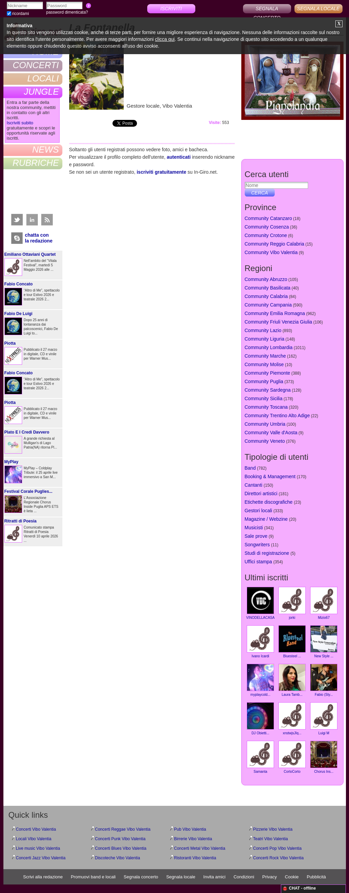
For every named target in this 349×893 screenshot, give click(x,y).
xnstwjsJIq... (292, 718)
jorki (292, 603)
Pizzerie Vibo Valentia (273, 829)
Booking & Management (270, 476)
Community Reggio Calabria (274, 244)
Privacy (269, 876)
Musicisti (254, 527)
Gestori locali (258, 510)
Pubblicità (316, 876)
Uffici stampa (258, 561)
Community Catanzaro (268, 218)
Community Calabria (266, 296)
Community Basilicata (268, 288)
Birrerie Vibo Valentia (193, 838)
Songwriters (257, 544)
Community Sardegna (268, 390)
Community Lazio (263, 330)
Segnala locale (180, 876)
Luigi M (323, 718)
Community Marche (265, 356)
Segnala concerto (141, 876)
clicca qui (165, 39)
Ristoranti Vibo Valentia (195, 858)
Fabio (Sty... (323, 680)
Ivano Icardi (260, 641)
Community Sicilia (264, 398)
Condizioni (243, 876)
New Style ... (323, 641)
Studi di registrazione (267, 553)
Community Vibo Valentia (271, 252)
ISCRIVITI (171, 8)
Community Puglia (264, 381)
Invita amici (214, 876)
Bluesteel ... (292, 641)
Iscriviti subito (20, 122)
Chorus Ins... (323, 757)
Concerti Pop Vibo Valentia (277, 848)
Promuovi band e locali (93, 876)
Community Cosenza (267, 227)
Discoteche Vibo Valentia (117, 858)
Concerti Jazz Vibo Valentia (41, 858)
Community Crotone (266, 235)
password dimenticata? (67, 12)
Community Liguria (265, 339)
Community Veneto (265, 441)
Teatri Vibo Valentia (270, 838)
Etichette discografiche (269, 502)
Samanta (260, 757)
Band (250, 468)
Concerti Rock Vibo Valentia (278, 858)
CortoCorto (292, 757)
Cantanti (253, 485)
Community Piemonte (267, 373)
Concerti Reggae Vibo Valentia (123, 829)
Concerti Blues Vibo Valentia (121, 848)
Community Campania (268, 305)
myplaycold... (260, 680)
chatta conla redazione (38, 238)
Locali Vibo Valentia (33, 838)
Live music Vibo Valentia (38, 848)
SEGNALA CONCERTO (266, 9)
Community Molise (264, 364)
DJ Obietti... (260, 718)
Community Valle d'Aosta (271, 432)
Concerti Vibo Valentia (36, 829)
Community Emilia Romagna (275, 313)
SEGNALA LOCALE (318, 8)
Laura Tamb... (292, 680)
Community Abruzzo (266, 279)
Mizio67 (323, 603)
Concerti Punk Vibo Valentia (120, 838)
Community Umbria (265, 424)
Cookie (292, 876)
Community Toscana (266, 407)
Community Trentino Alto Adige (277, 415)
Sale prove (256, 536)
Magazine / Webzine (266, 519)
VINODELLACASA (260, 603)
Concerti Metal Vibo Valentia (199, 848)
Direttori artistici (261, 493)
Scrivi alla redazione (43, 876)
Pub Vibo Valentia (190, 829)
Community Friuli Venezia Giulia (278, 322)
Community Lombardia (269, 347)
